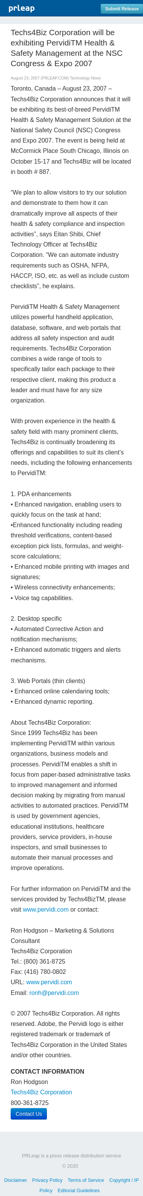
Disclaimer (15, 1180)
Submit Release (122, 8)
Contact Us (29, 1114)
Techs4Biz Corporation (41, 1092)
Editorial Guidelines (79, 1190)
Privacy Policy (47, 1180)
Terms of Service (86, 1180)
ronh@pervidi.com (54, 993)
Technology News (85, 78)
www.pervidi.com (46, 909)
